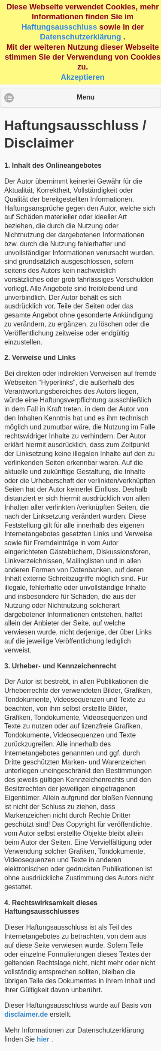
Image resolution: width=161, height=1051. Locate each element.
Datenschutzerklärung (80, 37)
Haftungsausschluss (59, 27)
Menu (86, 97)
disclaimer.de (26, 1014)
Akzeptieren (82, 77)
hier (43, 1039)
